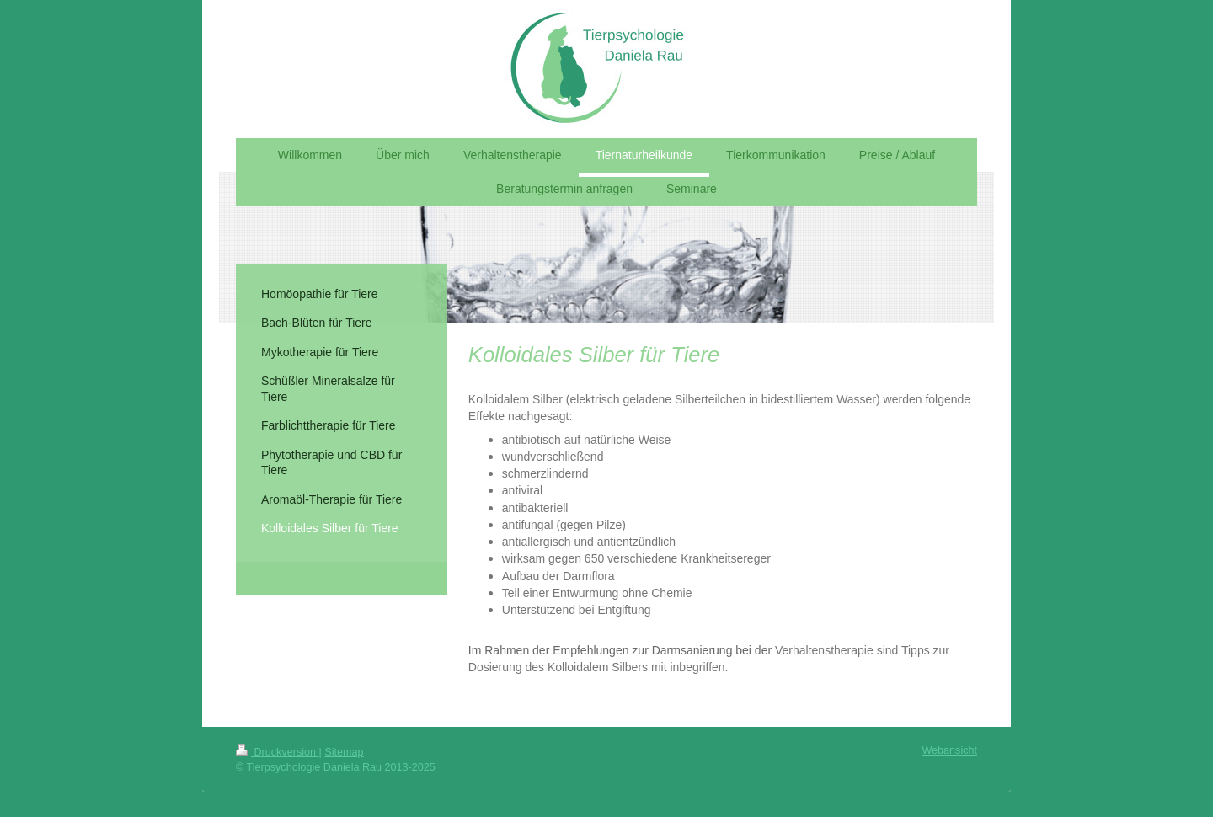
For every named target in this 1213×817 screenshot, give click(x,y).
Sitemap (343, 752)
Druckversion (277, 752)
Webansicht (949, 750)
